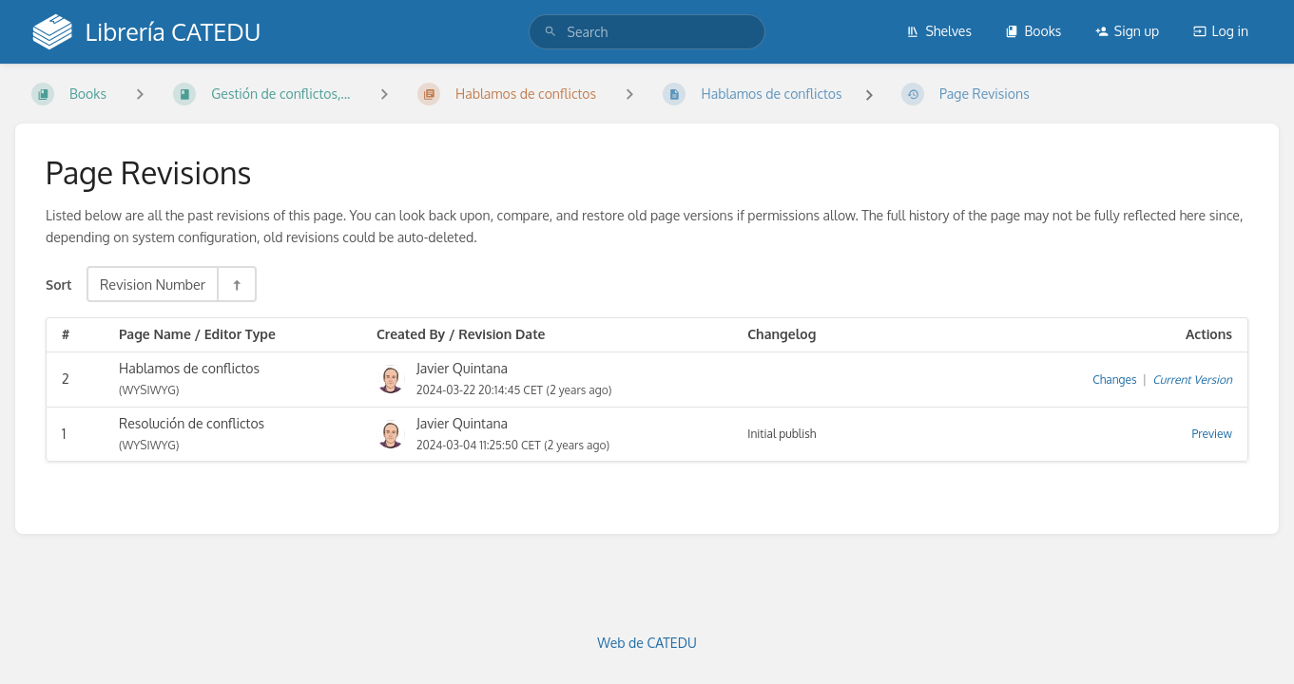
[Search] (550, 32)
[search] (647, 31)
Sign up (1127, 31)
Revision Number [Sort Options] (152, 284)
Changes (1114, 379)
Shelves (939, 31)
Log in (1220, 31)
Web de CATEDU (647, 643)
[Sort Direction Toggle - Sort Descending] (236, 284)
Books (1033, 31)
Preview (1212, 434)
